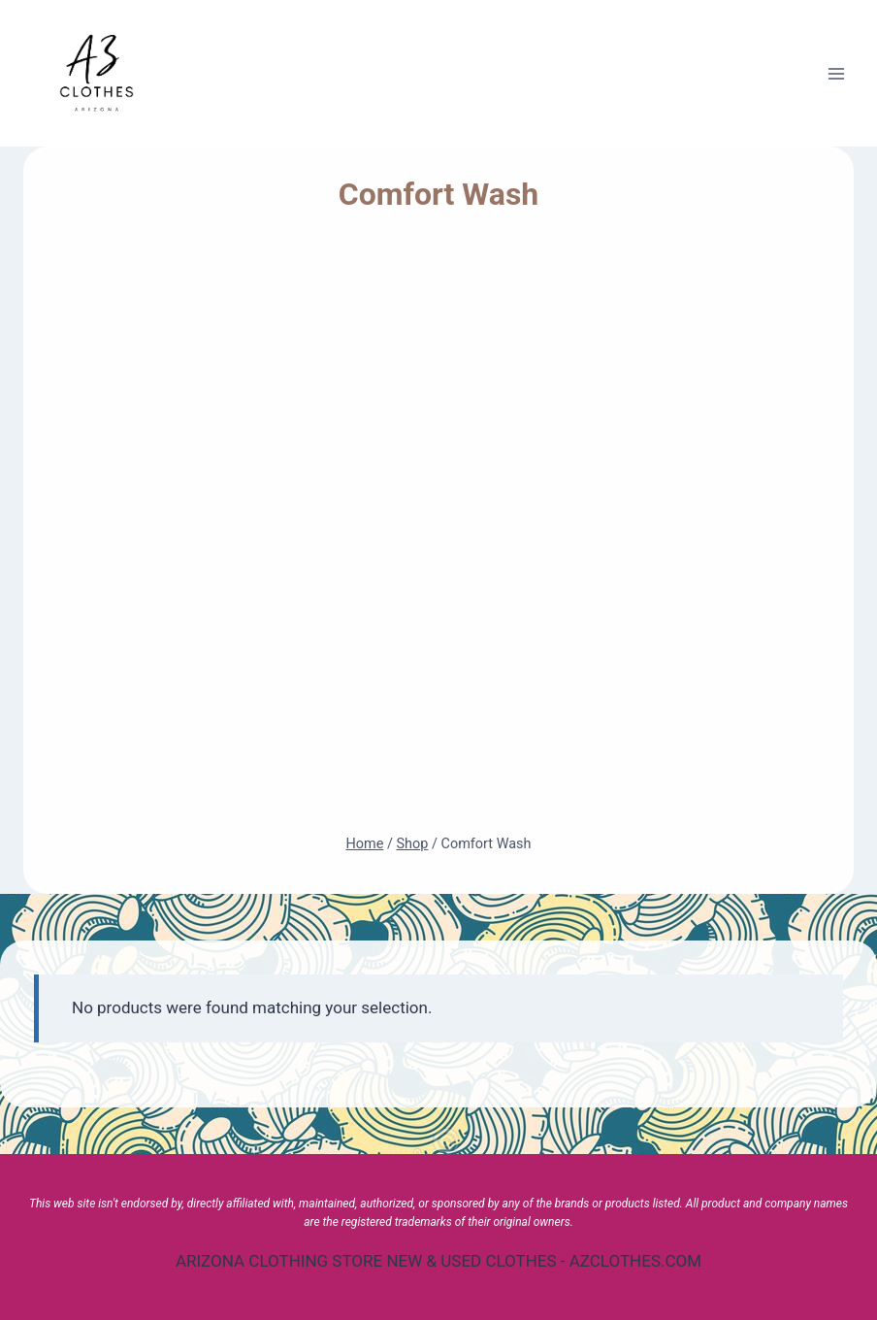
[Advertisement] (439, 532)
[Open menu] (836, 73)
